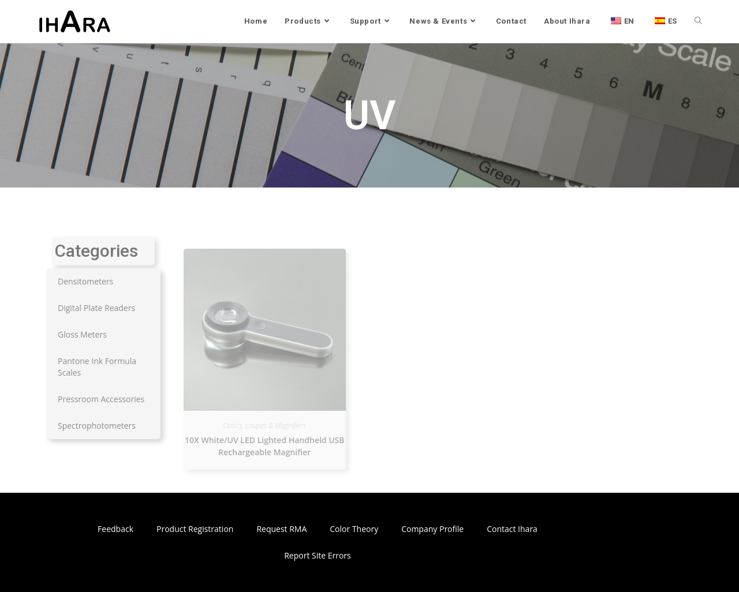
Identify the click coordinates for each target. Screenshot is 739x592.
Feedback (115, 528)
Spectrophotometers (97, 425)
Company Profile (432, 528)
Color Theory (354, 528)
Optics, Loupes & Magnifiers (265, 425)
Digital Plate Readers (96, 307)
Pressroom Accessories (101, 399)
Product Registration (194, 528)
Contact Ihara (512, 528)
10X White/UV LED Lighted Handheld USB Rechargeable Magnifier (264, 446)
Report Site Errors (317, 555)
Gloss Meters (82, 334)
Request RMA (281, 528)
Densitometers (85, 281)
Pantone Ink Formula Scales (97, 366)
